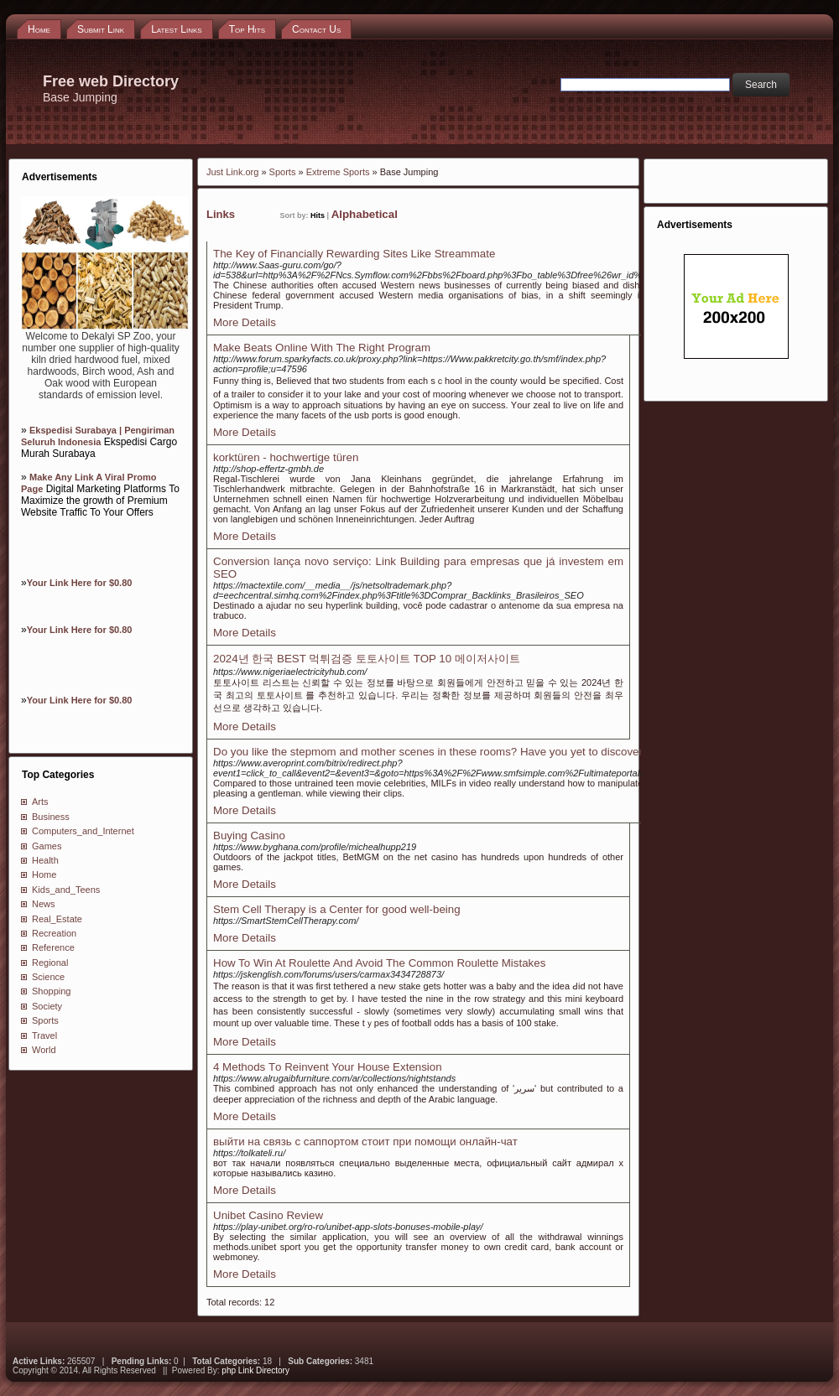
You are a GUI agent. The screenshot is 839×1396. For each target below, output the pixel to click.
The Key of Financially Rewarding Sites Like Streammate (354, 253)
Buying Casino (249, 835)
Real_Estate (57, 919)
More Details (244, 322)
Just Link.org (232, 172)
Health (45, 860)
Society (47, 1006)
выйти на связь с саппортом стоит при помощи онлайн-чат (365, 1141)
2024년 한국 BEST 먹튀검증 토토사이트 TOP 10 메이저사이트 (366, 658)
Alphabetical (364, 214)
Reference (53, 947)
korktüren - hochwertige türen (285, 457)
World (44, 1050)
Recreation (54, 933)
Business (51, 817)
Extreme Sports (338, 172)
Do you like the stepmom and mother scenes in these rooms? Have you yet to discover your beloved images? (484, 751)
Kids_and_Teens (66, 890)
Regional (50, 962)
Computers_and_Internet (83, 831)
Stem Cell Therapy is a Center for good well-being (337, 909)
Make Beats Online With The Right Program (321, 347)
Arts (40, 802)
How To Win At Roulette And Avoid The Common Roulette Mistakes (379, 963)
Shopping (51, 991)
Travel (44, 1035)
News (43, 904)
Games (46, 846)
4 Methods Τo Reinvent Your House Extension (327, 1067)
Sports (45, 1020)
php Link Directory (255, 1370)
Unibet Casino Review (268, 1215)
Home (44, 874)
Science (48, 977)
